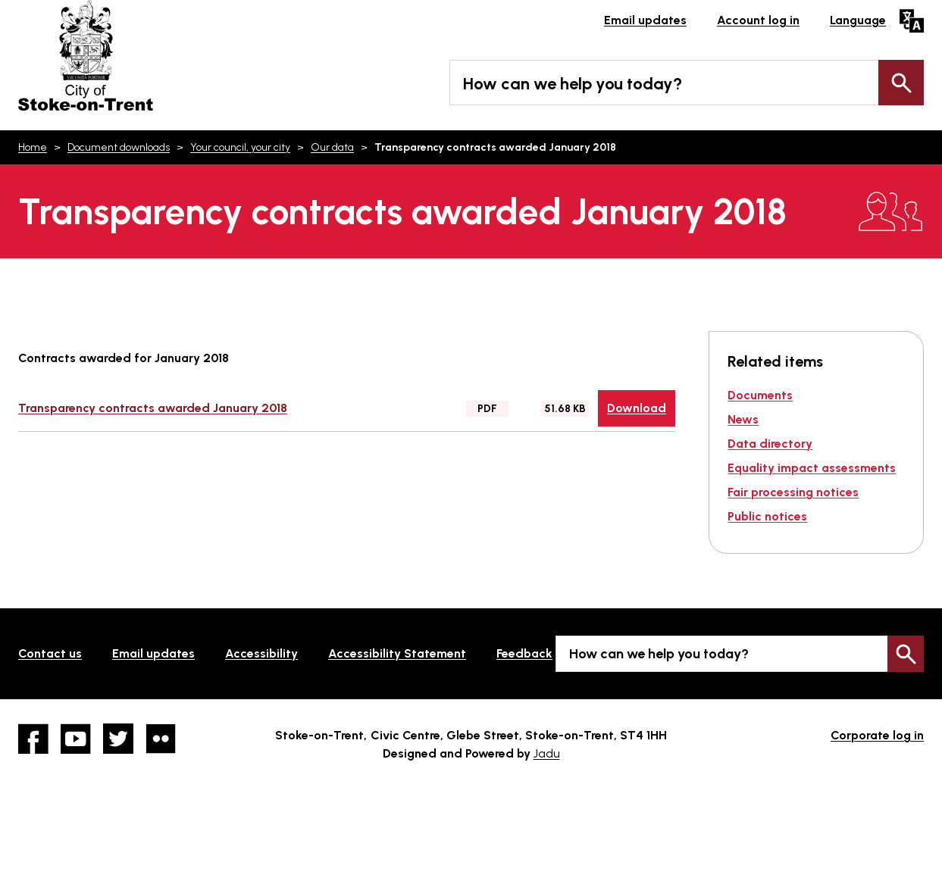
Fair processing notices (793, 492)
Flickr (161, 738)
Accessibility (261, 653)
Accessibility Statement (397, 653)
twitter (118, 738)
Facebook (33, 738)
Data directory (770, 443)
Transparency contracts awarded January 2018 (152, 408)
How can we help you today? (572, 83)
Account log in (758, 20)
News (743, 419)
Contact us (50, 653)
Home (32, 147)
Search (901, 82)
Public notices (767, 516)
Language (858, 20)
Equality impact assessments (812, 468)
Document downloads (118, 147)
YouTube (76, 738)
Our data (332, 147)
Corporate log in (877, 735)
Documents (760, 395)
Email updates (645, 20)
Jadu (547, 753)
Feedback (524, 653)
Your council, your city (240, 147)
